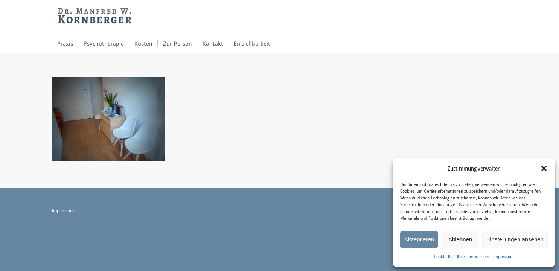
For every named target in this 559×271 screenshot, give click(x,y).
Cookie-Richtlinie (449, 256)
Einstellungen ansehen (515, 239)
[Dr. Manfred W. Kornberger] (95, 17)
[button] (544, 168)
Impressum (479, 256)
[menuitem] (65, 43)
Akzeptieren (419, 239)
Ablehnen (460, 239)
